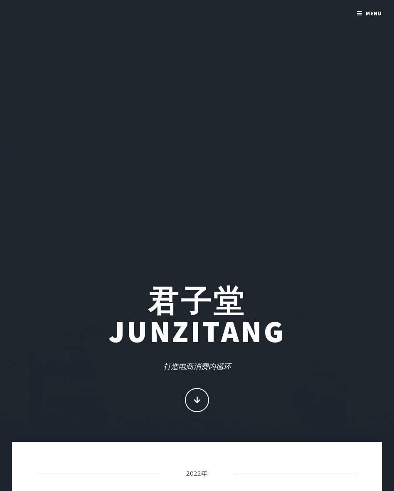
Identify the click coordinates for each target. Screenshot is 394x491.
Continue (197, 401)
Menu (374, 13)
